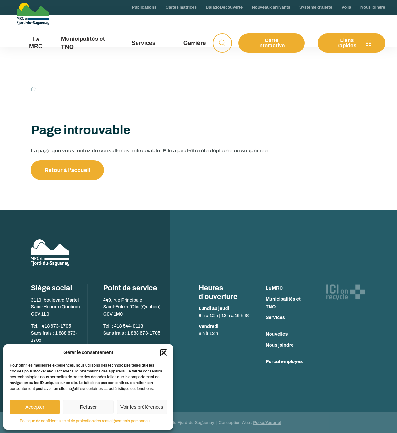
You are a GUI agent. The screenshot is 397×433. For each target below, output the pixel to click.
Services (275, 317)
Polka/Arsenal (267, 422)
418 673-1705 (56, 325)
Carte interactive (271, 43)
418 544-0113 (128, 325)
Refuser (88, 407)
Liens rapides (354, 43)
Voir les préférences (141, 407)
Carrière (194, 43)
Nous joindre (280, 345)
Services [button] (144, 43)
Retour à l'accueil (67, 170)
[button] (163, 353)
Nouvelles (277, 334)
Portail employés (284, 361)
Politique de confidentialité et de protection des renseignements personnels (85, 421)
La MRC (274, 288)
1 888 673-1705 (143, 333)
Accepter (34, 407)
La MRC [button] (35, 43)
